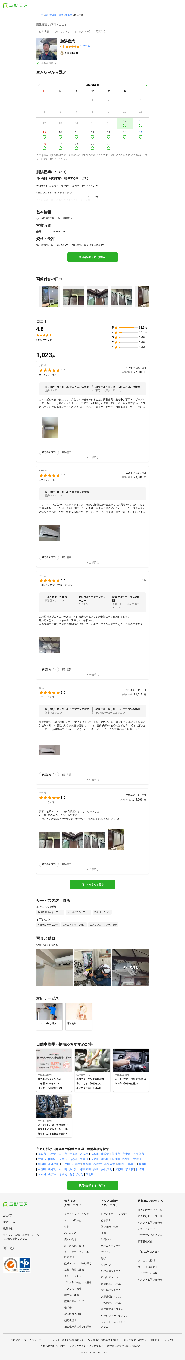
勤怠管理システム (111, 1271)
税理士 (68, 1307)
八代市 (52, 1153)
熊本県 (68, 15)
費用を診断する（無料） (92, 257)
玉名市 (94, 1153)
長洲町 (116, 1159)
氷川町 (63, 1169)
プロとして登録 (146, 1260)
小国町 (66, 1164)
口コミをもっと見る (92, 884)
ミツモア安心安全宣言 (150, 1235)
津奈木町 (85, 1169)
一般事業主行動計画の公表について (124, 1345)
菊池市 (116, 1153)
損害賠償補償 (145, 1241)
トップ (39, 15)
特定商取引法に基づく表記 (103, 1340)
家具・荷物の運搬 (74, 1269)
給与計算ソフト (109, 1277)
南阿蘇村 (109, 1164)
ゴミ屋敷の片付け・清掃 (77, 1282)
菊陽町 (42, 1164)
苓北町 (90, 1174)
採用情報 (8, 1228)
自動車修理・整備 (54, 15)
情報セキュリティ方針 (162, 1340)
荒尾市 (73, 1153)
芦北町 (73, 1169)
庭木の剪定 (70, 1239)
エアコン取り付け (74, 1220)
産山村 (76, 1164)
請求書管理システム (112, 1309)
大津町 (137, 1159)
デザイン (106, 1252)
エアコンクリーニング (76, 1214)
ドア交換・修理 (72, 1288)
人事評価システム (111, 1296)
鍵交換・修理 (71, 1295)
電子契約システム (111, 1290)
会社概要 (8, 1215)
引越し (68, 1226)
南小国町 (53, 1164)
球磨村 (63, 1174)
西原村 (97, 1164)
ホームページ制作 (111, 1245)
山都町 (52, 1169)
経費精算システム (111, 1283)
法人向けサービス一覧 (150, 1216)
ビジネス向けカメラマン (114, 1214)
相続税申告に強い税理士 (77, 1326)
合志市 (73, 1159)
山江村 (52, 1174)
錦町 (96, 1169)
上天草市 (138, 1153)
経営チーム (9, 1222)
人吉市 (63, 1153)
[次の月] (146, 85)
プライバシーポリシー (36, 1340)
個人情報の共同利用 (54, 1345)
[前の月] (39, 85)
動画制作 (106, 1239)
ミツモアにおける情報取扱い (68, 1340)
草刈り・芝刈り (72, 1276)
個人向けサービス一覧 (150, 1209)
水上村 (129, 1169)
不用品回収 (70, 1233)
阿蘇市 (52, 1159)
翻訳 (103, 1258)
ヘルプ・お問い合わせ (150, 1222)
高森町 (87, 1164)
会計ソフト (107, 1264)
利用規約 (15, 1340)
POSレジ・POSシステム (115, 1315)
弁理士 (104, 1233)
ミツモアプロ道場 (148, 1273)
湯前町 (119, 1169)
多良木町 (106, 1169)
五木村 (42, 1174)
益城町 (143, 1164)
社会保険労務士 (109, 1226)
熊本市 (42, 1153)
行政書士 (106, 1220)
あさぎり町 (76, 1174)
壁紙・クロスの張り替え (77, 1263)
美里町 (84, 1159)
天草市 (63, 1159)
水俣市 (84, 1153)
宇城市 (42, 1159)
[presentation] (44, 32)
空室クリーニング (74, 1301)
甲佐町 (42, 1169)
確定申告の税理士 (74, 1314)
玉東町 (94, 1159)
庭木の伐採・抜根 (74, 1245)
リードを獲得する (148, 1266)
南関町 (105, 1159)
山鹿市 (105, 1153)
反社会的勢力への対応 (133, 1340)
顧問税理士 (70, 1320)
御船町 (121, 1164)
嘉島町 (132, 1164)
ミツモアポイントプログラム (85, 1345)
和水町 (126, 1159)
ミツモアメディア (148, 1228)
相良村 (140, 1169)
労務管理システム (111, 1302)
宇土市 (126, 1153)
